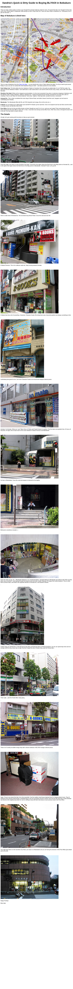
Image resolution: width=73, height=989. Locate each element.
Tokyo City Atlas (23, 84)
